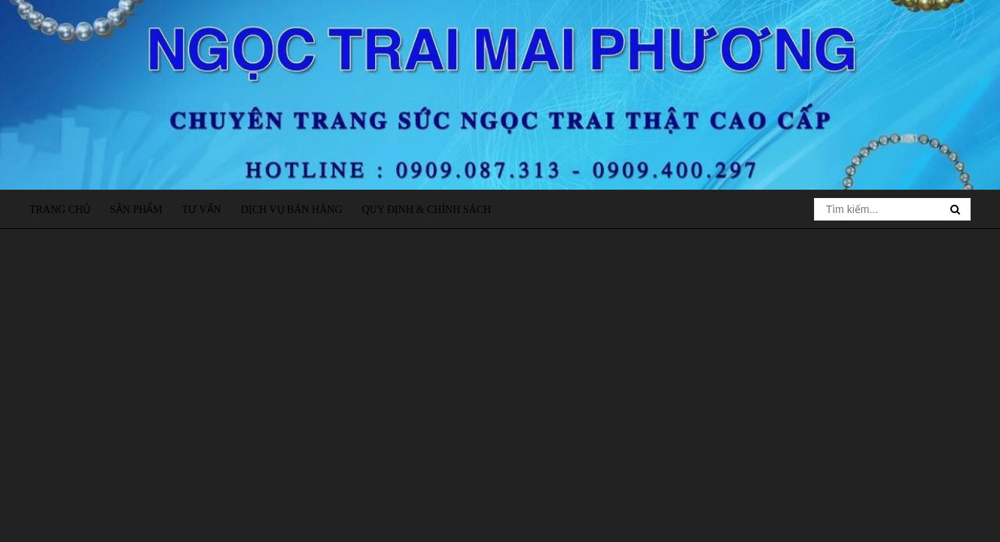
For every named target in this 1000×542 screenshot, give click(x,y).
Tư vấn (201, 209)
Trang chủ (59, 209)
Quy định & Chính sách (426, 209)
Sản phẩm (136, 209)
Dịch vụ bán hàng (292, 209)
